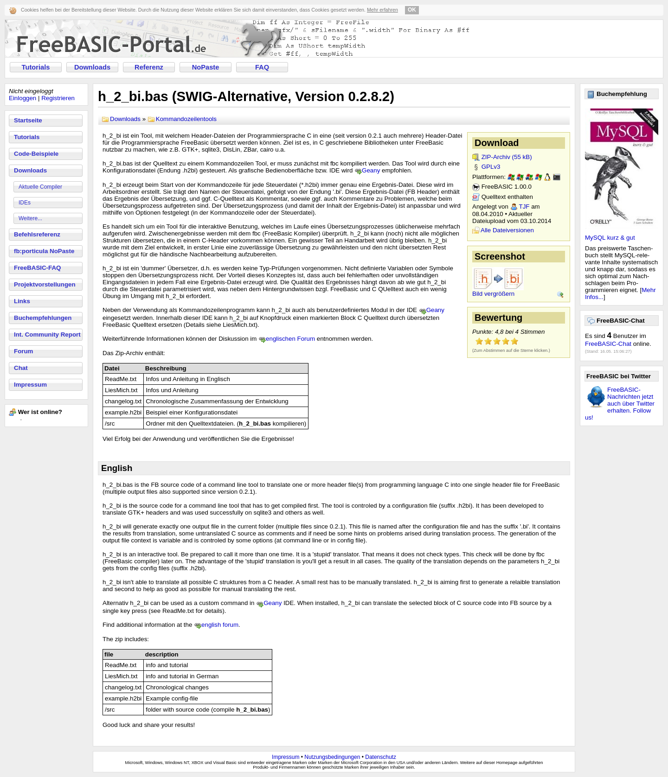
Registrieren (58, 98)
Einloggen (22, 98)
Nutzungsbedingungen (332, 757)
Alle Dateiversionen (507, 230)
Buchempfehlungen (42, 317)
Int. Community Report (47, 334)
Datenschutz (380, 757)
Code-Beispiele (36, 153)
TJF (524, 206)
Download (497, 143)
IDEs (25, 202)
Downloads (92, 67)
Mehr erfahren (382, 10)
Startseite (28, 120)
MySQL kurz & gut (610, 237)
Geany (371, 170)
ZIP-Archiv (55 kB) (507, 156)
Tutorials (36, 67)
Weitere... (30, 218)
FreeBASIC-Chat (608, 343)
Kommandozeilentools (186, 118)
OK (412, 9)
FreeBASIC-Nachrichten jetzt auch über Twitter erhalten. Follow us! (620, 403)
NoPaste (205, 67)
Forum (23, 351)
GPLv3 (491, 166)
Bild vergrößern (493, 293)
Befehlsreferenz (37, 234)
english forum (219, 624)
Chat (21, 367)
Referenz (149, 67)
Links (22, 301)
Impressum (30, 384)
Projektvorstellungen (45, 284)
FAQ (262, 67)
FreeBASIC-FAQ (37, 267)
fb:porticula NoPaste (44, 251)
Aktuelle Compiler (40, 187)
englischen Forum (290, 338)
